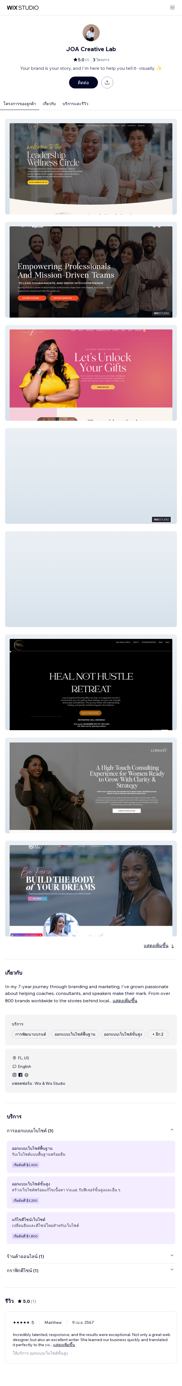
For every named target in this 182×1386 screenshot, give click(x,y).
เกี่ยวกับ (49, 103)
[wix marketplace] (22, 8)
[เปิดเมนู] (172, 8)
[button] (91, 166)
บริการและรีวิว (75, 103)
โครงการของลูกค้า (19, 103)
